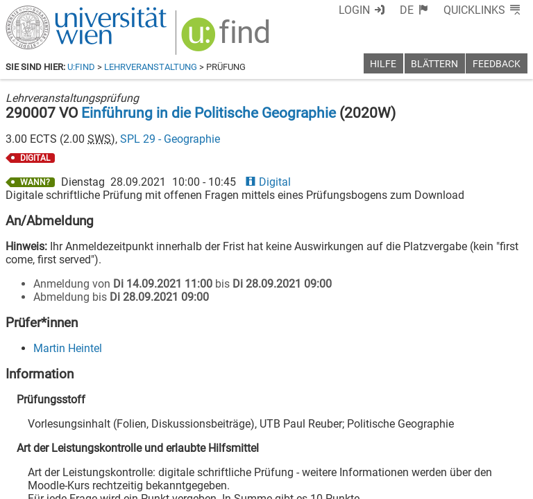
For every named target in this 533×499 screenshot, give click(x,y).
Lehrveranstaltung (150, 67)
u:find (81, 67)
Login (354, 10)
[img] (227, 39)
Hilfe (383, 64)
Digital (268, 182)
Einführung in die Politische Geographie (208, 113)
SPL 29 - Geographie (170, 139)
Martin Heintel (67, 348)
